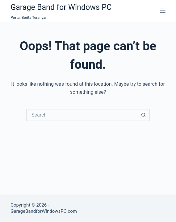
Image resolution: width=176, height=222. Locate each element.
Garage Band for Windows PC (60, 7)
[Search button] (143, 115)
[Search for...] (81, 115)
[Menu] (163, 11)
